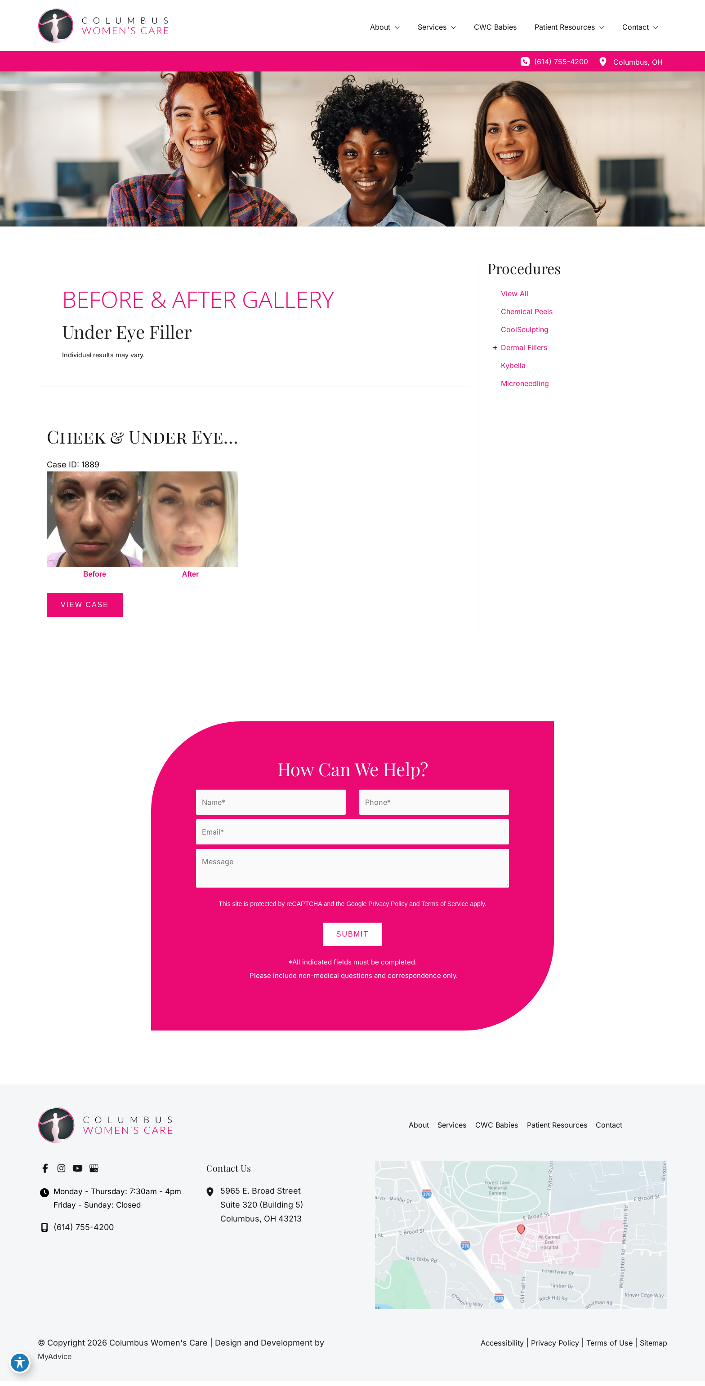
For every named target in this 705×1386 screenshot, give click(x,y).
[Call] (554, 61)
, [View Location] (638, 62)
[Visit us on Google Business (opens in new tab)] (93, 1173)
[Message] (352, 873)
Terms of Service (444, 909)
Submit (352, 939)
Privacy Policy (387, 909)
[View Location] (603, 61)
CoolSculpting (525, 329)
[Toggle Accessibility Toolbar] (20, 1366)
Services (453, 1129)
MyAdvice (56, 1361)
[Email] (352, 835)
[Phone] (434, 804)
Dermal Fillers (524, 347)
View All (514, 293)
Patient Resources (555, 1129)
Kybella (513, 365)
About (422, 1129)
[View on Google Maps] (521, 1239)
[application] (411, 27)
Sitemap (651, 1347)
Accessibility (484, 1347)
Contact (606, 1129)
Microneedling (525, 383)
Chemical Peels (527, 311)
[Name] (271, 804)
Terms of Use (602, 1347)
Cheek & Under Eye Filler (167, 436)
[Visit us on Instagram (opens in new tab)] (61, 1173)
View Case (85, 606)
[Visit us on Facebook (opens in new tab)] (45, 1173)
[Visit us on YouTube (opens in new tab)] (77, 1173)
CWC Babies (496, 1129)
